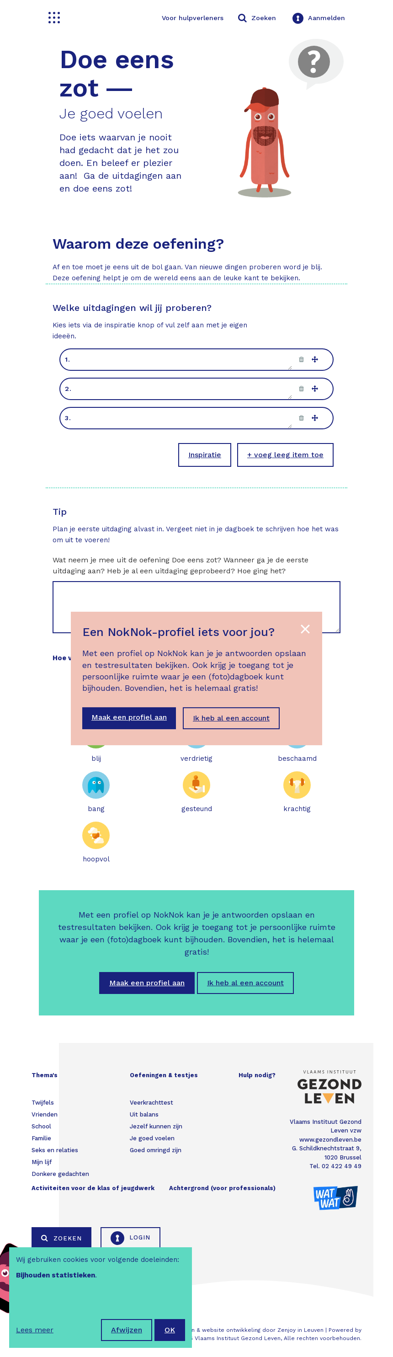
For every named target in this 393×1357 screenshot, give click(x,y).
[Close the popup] (305, 629)
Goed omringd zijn (155, 1150)
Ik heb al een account (245, 982)
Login (130, 1238)
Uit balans (144, 1114)
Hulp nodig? (257, 1075)
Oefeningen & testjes (164, 1075)
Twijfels (43, 1102)
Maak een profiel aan (147, 982)
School (41, 1126)
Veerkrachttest (151, 1102)
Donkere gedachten (60, 1173)
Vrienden (45, 1114)
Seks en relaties (55, 1150)
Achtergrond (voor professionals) (222, 1188)
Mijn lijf (42, 1162)
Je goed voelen (152, 1138)
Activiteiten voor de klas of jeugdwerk (93, 1188)
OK (170, 1329)
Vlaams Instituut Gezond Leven (238, 1338)
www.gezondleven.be (330, 1139)
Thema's (45, 1075)
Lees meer (34, 1329)
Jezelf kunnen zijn (156, 1126)
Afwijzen (126, 1329)
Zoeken (61, 1238)
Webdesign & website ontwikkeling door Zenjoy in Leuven (244, 1330)
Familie (41, 1138)
